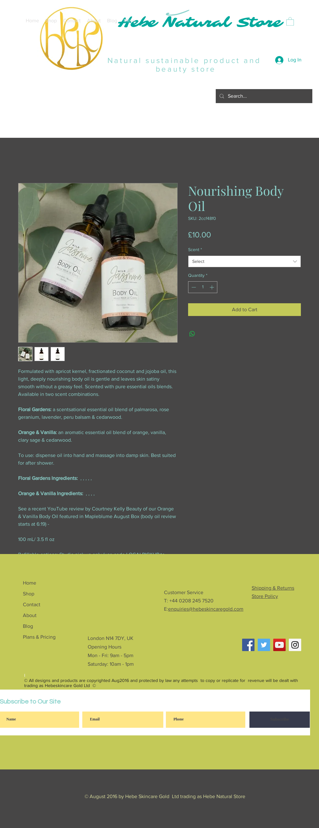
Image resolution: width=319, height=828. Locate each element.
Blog (28, 626)
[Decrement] (193, 287)
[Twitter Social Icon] (264, 645)
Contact (31, 604)
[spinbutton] (202, 287)
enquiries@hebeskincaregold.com (205, 609)
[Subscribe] (279, 720)
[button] (290, 21)
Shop (28, 593)
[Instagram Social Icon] (295, 645)
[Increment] (212, 287)
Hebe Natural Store (200, 22)
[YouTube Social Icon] (279, 645)
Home (29, 583)
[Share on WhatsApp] (192, 334)
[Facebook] (248, 645)
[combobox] (244, 262)
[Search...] (263, 96)
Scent (195, 249)
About (30, 615)
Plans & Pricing (39, 637)
